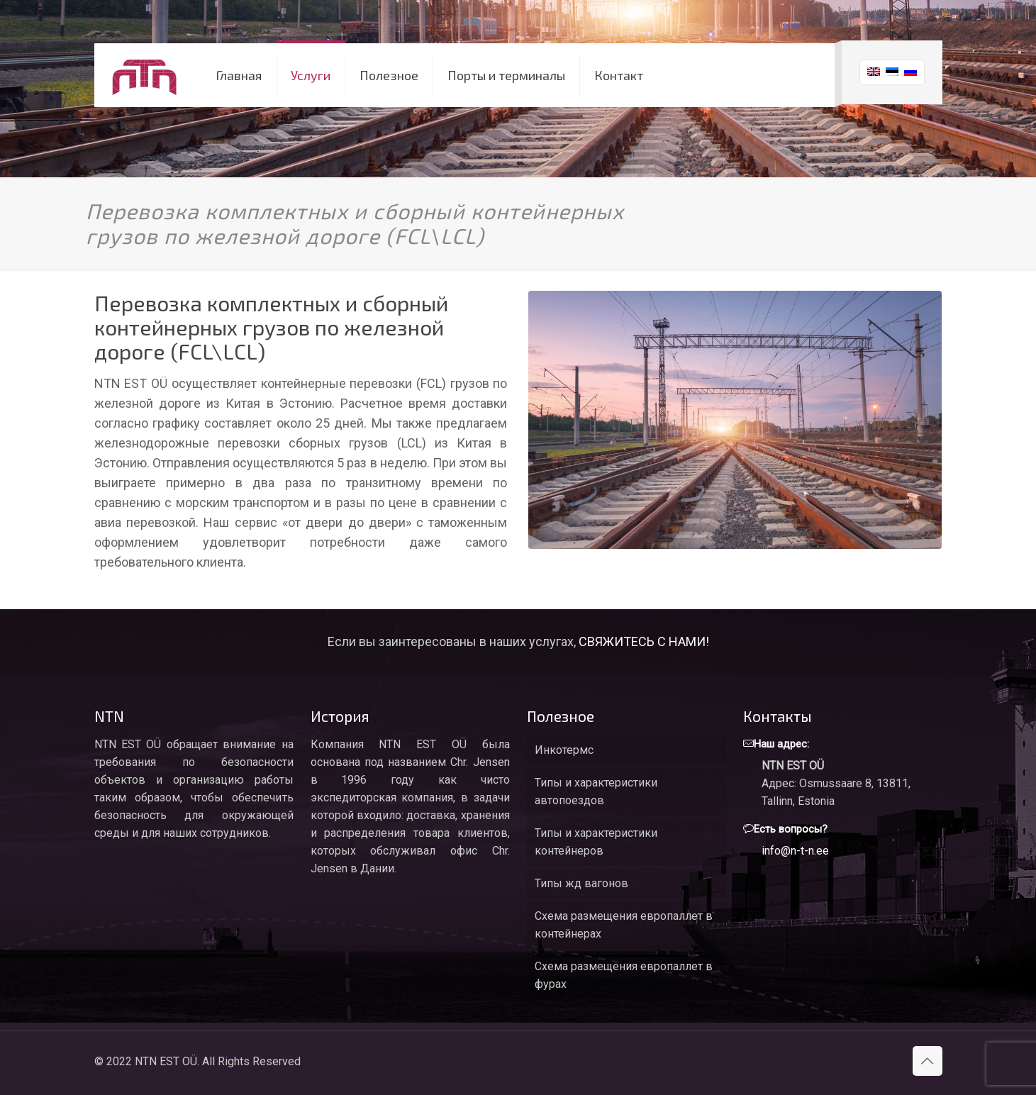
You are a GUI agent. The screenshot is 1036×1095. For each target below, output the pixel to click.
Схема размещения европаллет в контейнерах (624, 924)
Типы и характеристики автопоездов (596, 791)
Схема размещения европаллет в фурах (624, 975)
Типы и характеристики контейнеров (596, 841)
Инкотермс (564, 750)
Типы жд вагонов (581, 883)
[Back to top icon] (927, 1061)
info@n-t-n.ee (795, 850)
